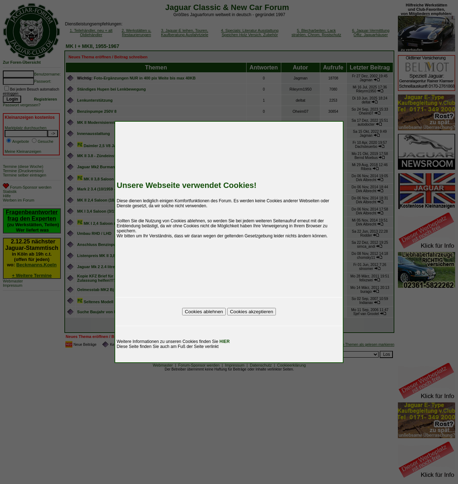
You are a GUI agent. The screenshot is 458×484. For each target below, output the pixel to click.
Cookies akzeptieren (251, 311)
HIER (224, 341)
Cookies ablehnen (204, 311)
